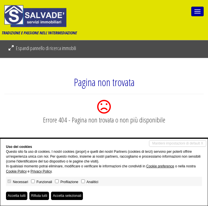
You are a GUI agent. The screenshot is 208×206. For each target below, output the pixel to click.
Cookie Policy (16, 171)
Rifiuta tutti (39, 196)
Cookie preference (160, 166)
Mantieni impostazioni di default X (177, 143)
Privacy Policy (41, 171)
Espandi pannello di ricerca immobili (42, 48)
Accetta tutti (17, 196)
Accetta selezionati (67, 196)
